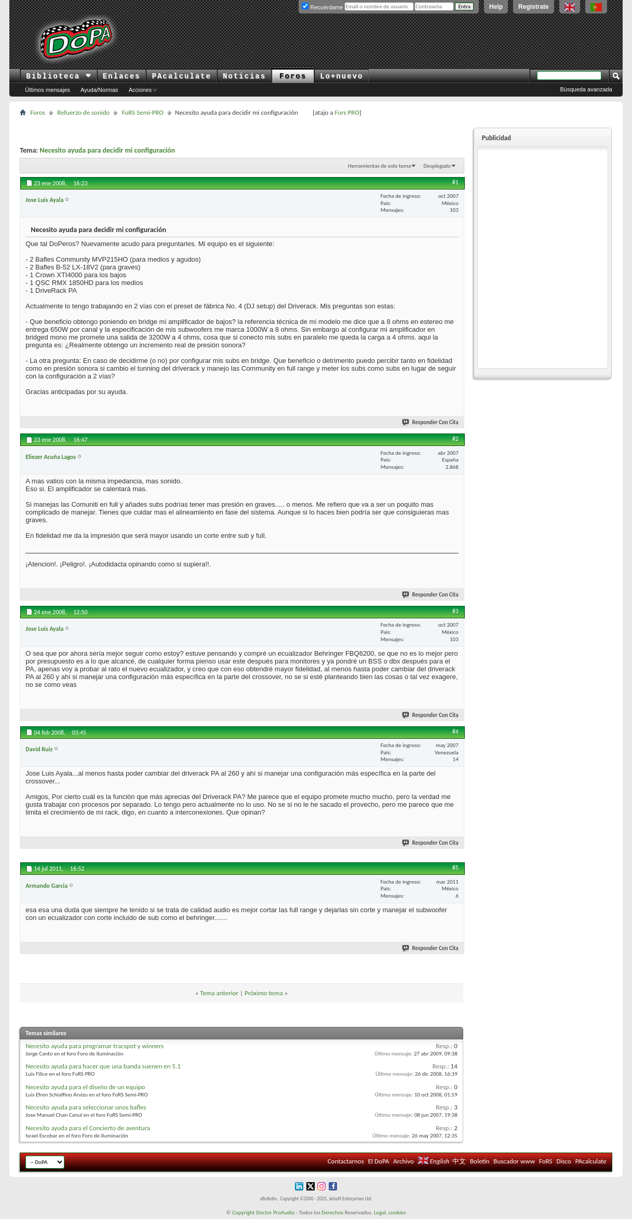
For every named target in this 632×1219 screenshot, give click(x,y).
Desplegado (437, 165)
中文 (459, 1161)
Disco (564, 1161)
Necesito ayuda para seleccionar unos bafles (85, 1107)
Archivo (403, 1161)
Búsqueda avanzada (586, 89)
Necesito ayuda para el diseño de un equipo (85, 1087)
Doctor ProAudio (275, 1212)
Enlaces (122, 76)
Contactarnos (346, 1161)
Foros (292, 76)
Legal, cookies (390, 1212)
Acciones (140, 90)
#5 (455, 867)
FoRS (546, 1161)
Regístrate (533, 6)
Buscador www (514, 1161)
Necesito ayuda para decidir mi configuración (107, 150)
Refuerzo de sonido (83, 112)
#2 (455, 438)
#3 (455, 611)
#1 (455, 182)
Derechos (332, 1212)
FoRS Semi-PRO (143, 112)
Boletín (479, 1161)
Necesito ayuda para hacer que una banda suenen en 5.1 (103, 1066)
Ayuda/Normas (99, 90)
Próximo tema (264, 993)
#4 (455, 731)
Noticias (244, 76)
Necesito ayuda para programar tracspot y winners (94, 1046)
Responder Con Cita (430, 422)
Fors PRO (347, 112)
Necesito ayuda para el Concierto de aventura (87, 1128)
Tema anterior (219, 993)
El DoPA (378, 1161)
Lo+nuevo (341, 76)
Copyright (243, 1212)
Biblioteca (58, 76)
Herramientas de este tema (379, 165)
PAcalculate (181, 76)
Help (496, 6)
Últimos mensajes (47, 90)
